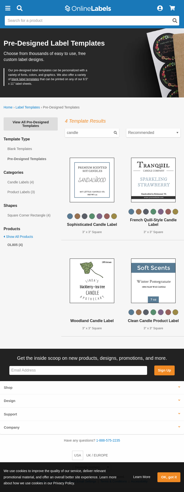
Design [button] (9, 401)
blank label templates (25, 79)
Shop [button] (8, 388)
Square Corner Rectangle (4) (29, 215)
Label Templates (28, 107)
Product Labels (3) (21, 192)
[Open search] (175, 20)
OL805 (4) (15, 245)
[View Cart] (172, 8)
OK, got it (169, 477)
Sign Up (164, 370)
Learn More (141, 477)
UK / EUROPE (97, 455)
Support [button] (10, 414)
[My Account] (160, 8)
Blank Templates (19, 149)
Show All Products (18, 237)
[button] (7, 8)
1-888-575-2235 (108, 440)
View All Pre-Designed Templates (30, 123)
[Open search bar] (19, 8)
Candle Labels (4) (20, 182)
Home (8, 107)
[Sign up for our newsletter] (78, 370)
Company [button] (12, 427)
